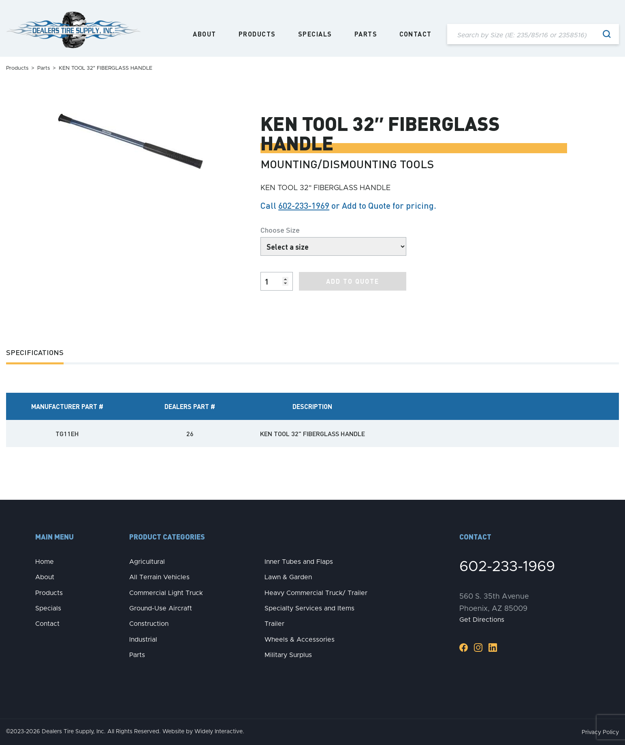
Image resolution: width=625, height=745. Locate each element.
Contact (415, 34)
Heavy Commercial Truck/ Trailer (316, 593)
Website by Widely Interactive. (203, 731)
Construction (149, 624)
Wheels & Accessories (300, 639)
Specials (315, 34)
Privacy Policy (600, 732)
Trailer (274, 624)
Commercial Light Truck (166, 593)
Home (44, 562)
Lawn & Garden (288, 577)
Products (257, 34)
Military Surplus (288, 655)
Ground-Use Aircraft (160, 608)
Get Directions (481, 620)
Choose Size (280, 229)
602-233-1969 (303, 205)
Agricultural (147, 562)
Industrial (143, 639)
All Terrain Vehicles (159, 577)
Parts (366, 34)
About (204, 34)
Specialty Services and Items (309, 608)
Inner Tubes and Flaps (299, 562)
